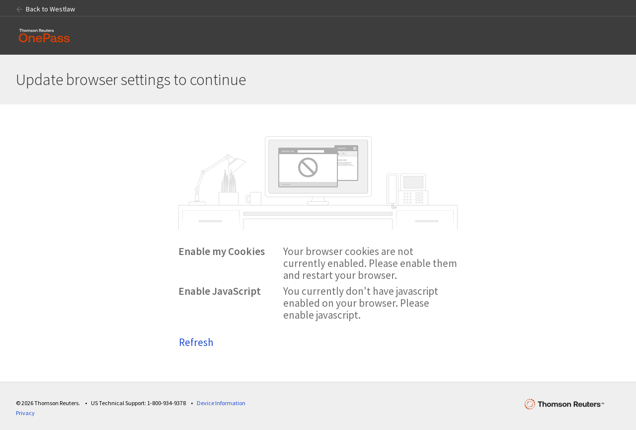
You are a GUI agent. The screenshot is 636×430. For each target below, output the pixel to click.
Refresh (196, 342)
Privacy (25, 413)
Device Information (221, 403)
